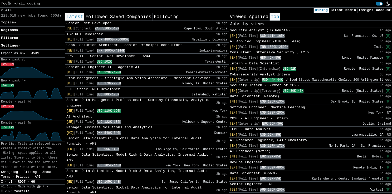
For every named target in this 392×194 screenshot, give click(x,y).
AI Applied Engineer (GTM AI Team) (265, 41)
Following (166, 16)
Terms (6, 177)
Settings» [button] (10, 46)
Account (383, 10)
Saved (117, 16)
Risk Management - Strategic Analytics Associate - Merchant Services (138, 78)
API (37, 177)
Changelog (9, 172)
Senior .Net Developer (88, 23)
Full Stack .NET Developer (93, 89)
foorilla (21, 191)
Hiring (321, 10)
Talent (336, 10)
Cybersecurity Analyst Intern (260, 74)
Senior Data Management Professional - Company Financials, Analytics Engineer (138, 102)
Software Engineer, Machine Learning (267, 107)
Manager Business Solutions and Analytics (109, 127)
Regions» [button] (9, 30)
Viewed (238, 16)
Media (350, 10)
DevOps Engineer (246, 162)
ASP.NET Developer (84, 34)
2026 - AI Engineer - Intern (259, 118)
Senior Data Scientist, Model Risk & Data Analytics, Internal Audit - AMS (139, 157)
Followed (96, 16)
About (47, 172)
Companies (138, 16)
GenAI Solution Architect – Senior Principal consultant (124, 45)
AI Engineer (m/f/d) (250, 151)
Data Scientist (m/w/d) (253, 173)
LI (10, 182)
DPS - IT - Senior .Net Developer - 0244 (108, 56)
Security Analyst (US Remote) (260, 30)
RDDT (22, 182)
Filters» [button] (9, 38)
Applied (258, 16)
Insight (366, 10)
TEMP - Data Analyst (250, 129)
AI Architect (79, 117)
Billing (30, 172)
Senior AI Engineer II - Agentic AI (102, 67)
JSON (35, 53)
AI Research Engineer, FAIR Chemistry (268, 140)
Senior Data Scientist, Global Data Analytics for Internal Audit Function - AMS (134, 141)
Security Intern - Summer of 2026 (264, 85)
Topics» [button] (8, 22)
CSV (22, 53)
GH (33, 182)
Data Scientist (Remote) (255, 96)
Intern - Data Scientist (255, 63)
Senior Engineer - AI (251, 184)
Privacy (22, 177)
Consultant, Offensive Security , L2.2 (270, 52)
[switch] (379, 4)
